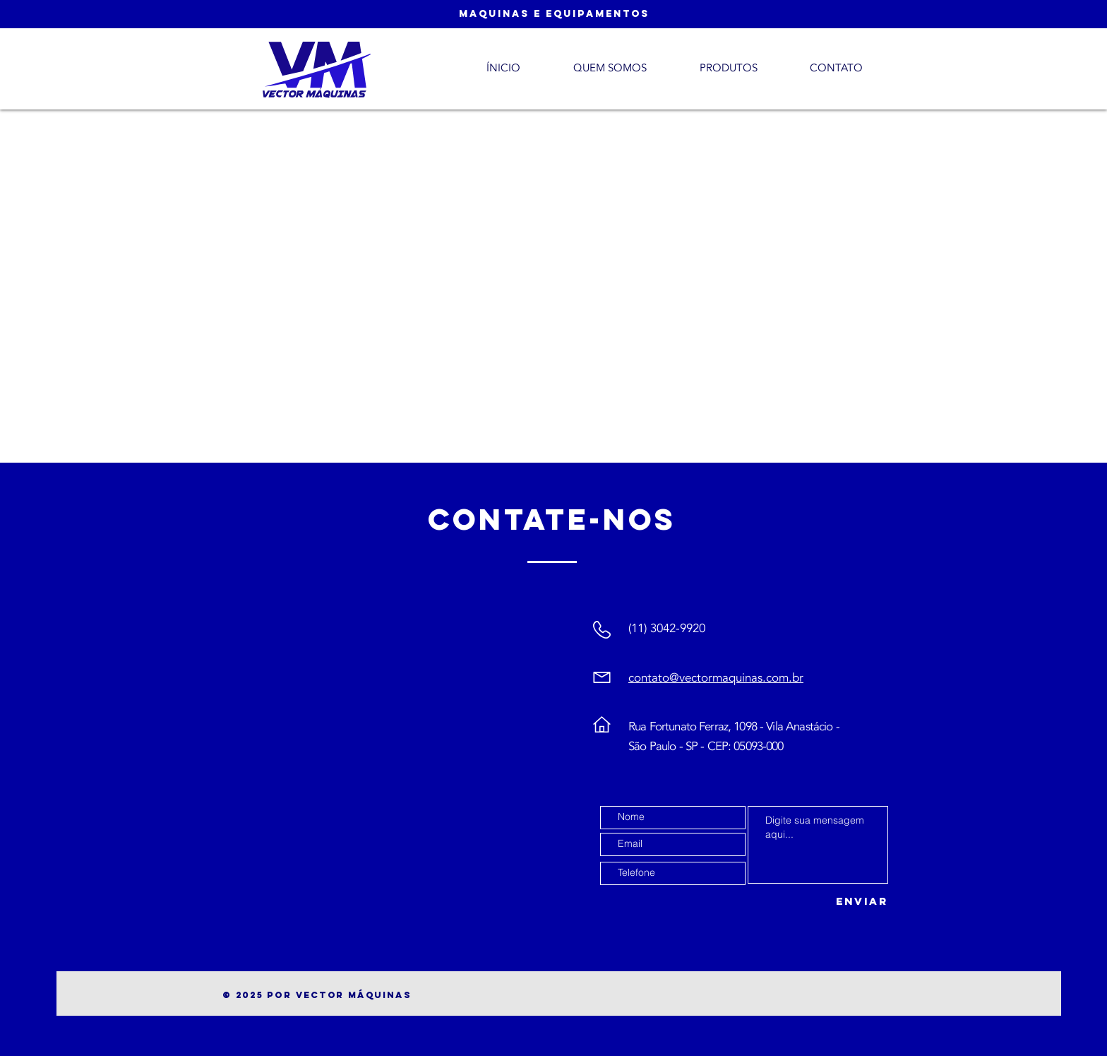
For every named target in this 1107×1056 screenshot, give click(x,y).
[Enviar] (853, 901)
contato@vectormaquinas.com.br (715, 678)
